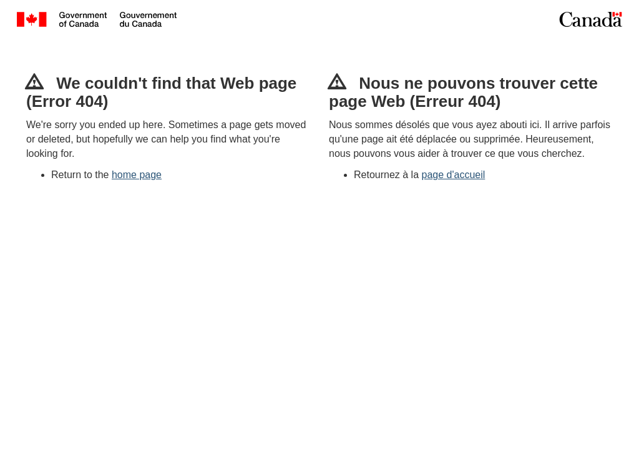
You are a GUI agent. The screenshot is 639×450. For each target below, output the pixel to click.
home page (137, 174)
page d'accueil (453, 174)
